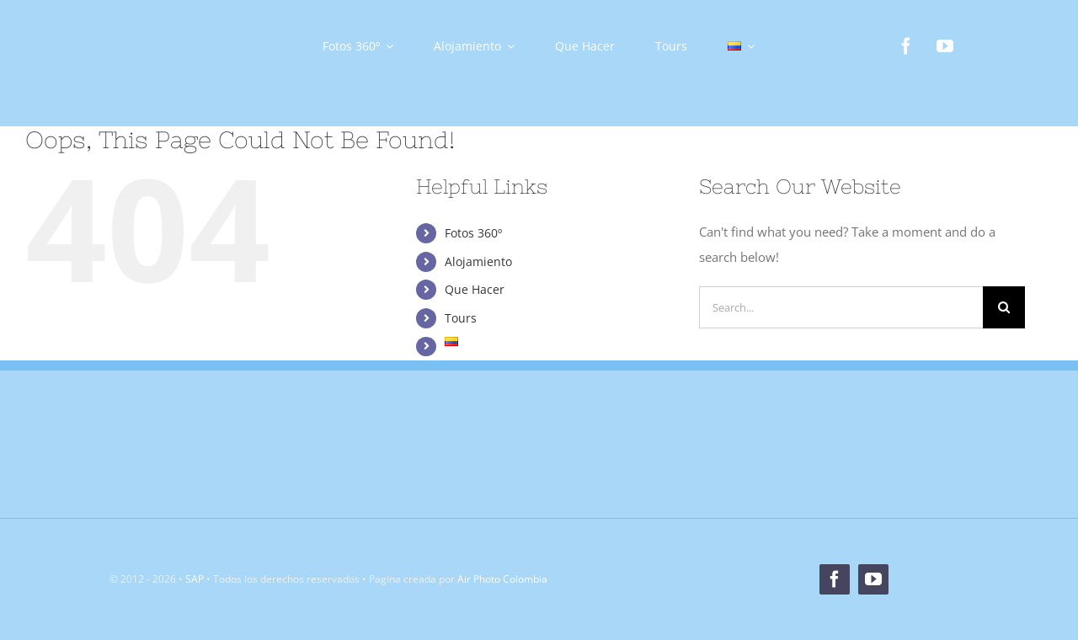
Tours (461, 318)
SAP (194, 579)
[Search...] (841, 307)
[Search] (1004, 307)
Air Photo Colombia (502, 579)
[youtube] (945, 46)
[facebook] (906, 46)
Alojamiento (478, 261)
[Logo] (152, 22)
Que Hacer (474, 289)
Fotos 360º (473, 233)
